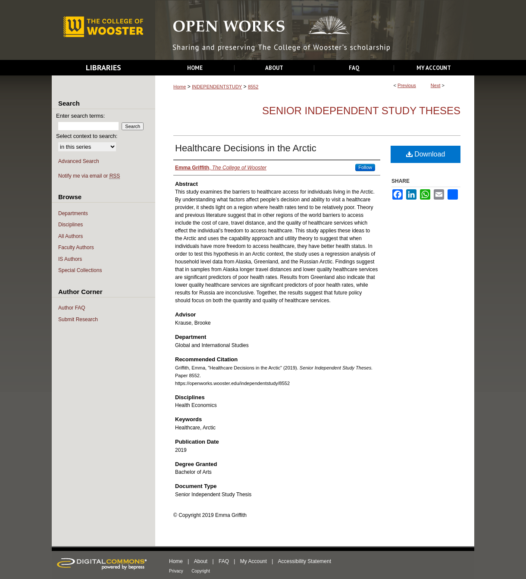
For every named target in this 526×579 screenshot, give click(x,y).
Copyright (200, 571)
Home (179, 86)
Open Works (314, 30)
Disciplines (70, 225)
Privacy (176, 571)
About (200, 561)
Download (425, 154)
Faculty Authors (76, 247)
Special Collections (80, 270)
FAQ (224, 561)
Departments (73, 213)
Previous (407, 85)
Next (436, 85)
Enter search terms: (80, 116)
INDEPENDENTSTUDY (217, 86)
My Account (253, 561)
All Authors (70, 236)
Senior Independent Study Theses (361, 110)
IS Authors (70, 259)
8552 (253, 86)
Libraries (103, 67)
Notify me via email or (89, 176)
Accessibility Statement (304, 561)
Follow (365, 167)
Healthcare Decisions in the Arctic (245, 148)
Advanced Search (78, 161)
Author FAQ (71, 308)
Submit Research (78, 319)
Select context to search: (86, 136)
